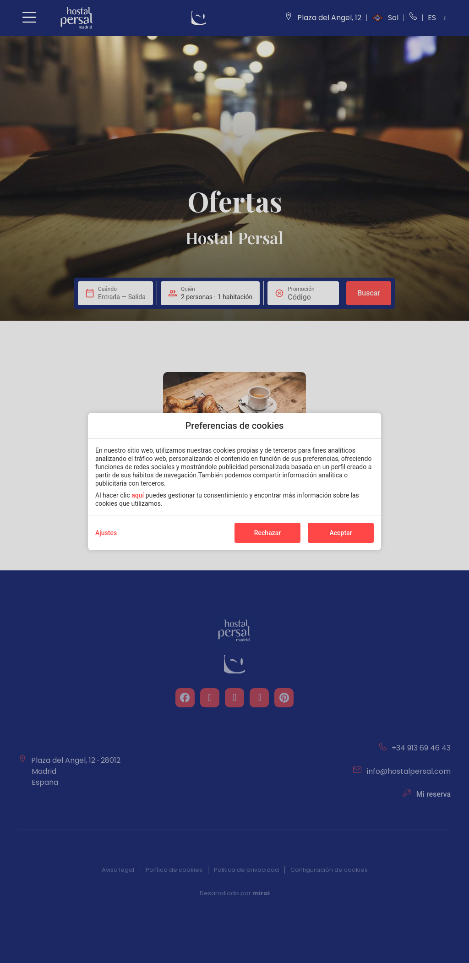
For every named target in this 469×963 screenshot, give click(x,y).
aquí (137, 495)
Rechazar (267, 532)
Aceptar (340, 532)
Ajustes (106, 532)
